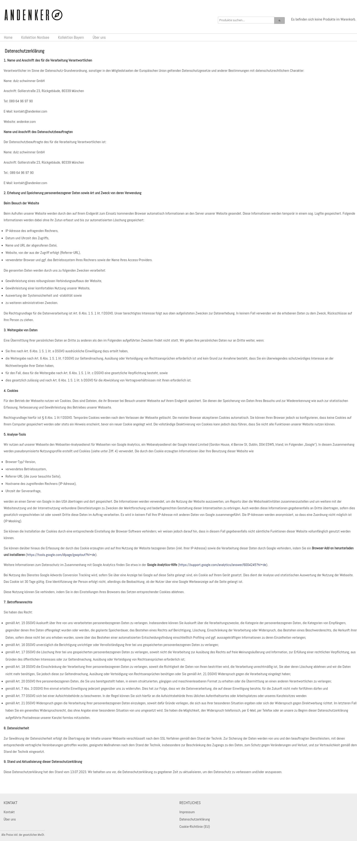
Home (8, 37)
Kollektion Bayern (71, 37)
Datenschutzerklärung (194, 819)
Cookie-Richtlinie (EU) (194, 826)
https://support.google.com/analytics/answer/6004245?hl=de (222, 564)
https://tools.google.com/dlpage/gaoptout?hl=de (61, 554)
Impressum (187, 812)
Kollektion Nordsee (35, 37)
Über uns (99, 37)
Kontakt (9, 812)
